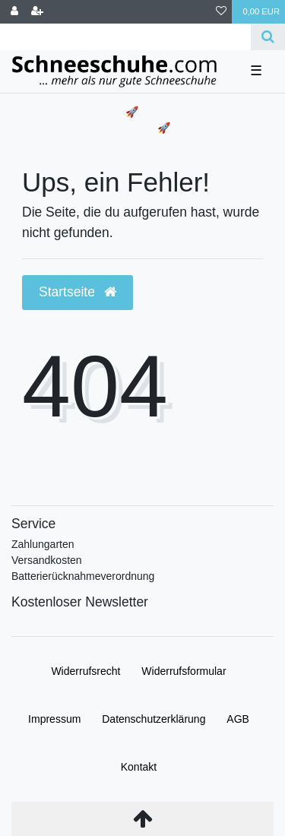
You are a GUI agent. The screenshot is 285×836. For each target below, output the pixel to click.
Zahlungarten (42, 544)
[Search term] (125, 37)
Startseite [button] (77, 291)
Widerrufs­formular (183, 671)
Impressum (54, 719)
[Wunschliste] (221, 12)
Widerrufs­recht (85, 671)
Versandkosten (46, 560)
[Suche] (268, 37)
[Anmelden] (14, 12)
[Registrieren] (37, 12)
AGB (237, 719)
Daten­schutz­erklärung (153, 719)
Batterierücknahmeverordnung (82, 576)
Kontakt (139, 767)
